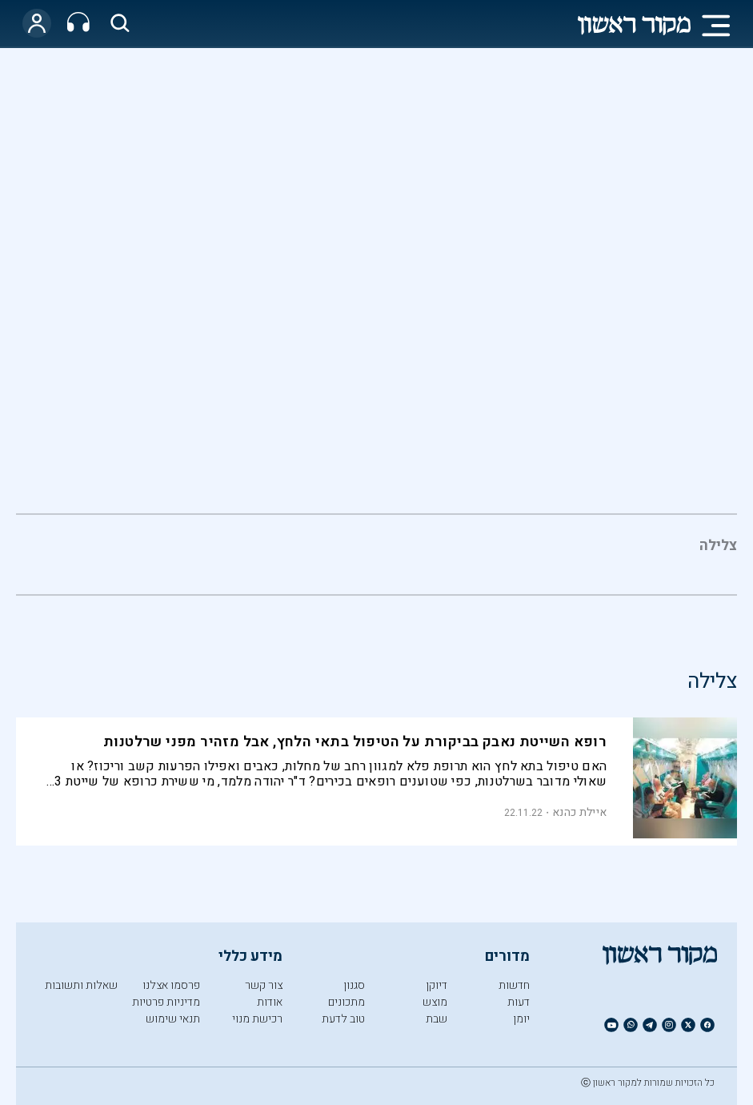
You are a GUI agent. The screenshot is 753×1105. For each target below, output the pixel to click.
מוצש (435, 1002)
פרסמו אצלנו (171, 985)
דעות (518, 1002)
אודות (269, 1002)
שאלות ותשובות (81, 985)
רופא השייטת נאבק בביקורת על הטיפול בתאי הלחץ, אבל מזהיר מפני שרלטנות (355, 742)
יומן (521, 1019)
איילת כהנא (579, 812)
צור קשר (263, 985)
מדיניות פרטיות (166, 1002)
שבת (436, 1019)
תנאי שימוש (173, 1019)
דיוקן (436, 985)
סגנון (354, 985)
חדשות (514, 985)
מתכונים (346, 1002)
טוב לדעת (343, 1019)
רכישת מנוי (257, 1019)
